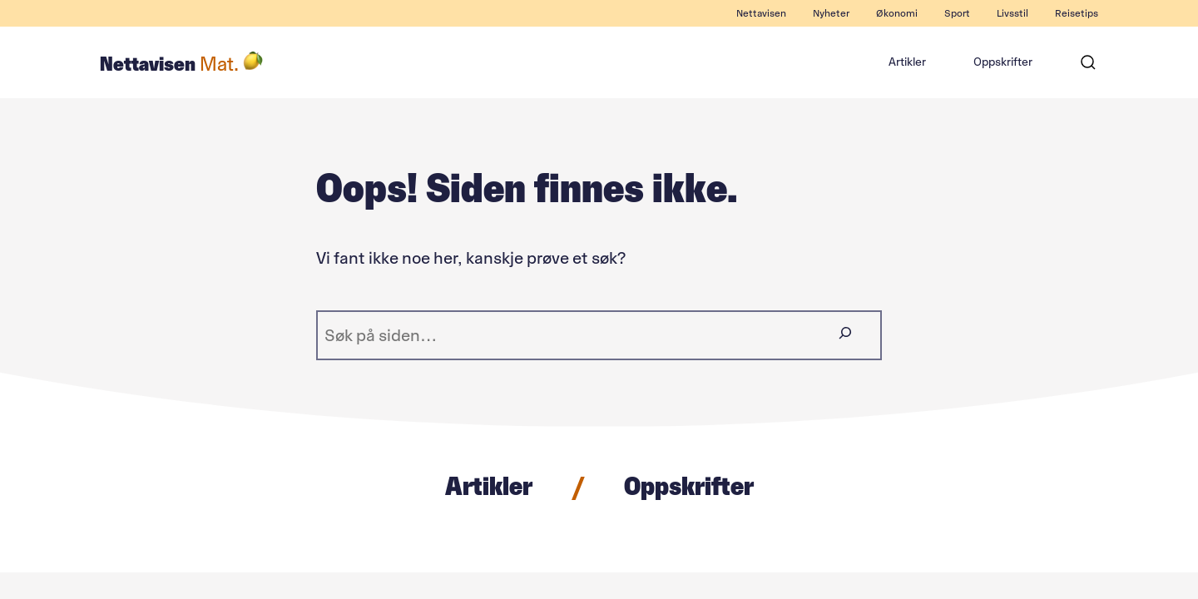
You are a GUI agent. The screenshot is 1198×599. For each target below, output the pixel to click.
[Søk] (1088, 62)
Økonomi (897, 13)
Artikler (907, 62)
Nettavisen (761, 13)
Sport (957, 13)
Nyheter (831, 13)
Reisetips (1076, 13)
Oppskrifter (1002, 62)
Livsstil (1012, 13)
